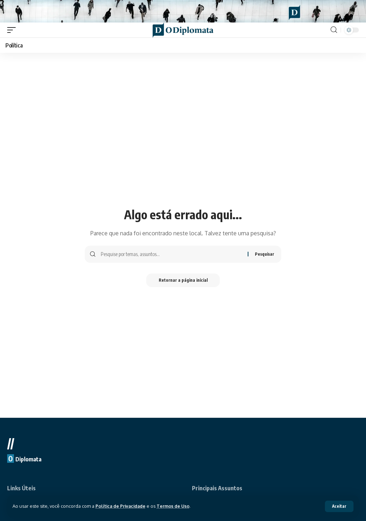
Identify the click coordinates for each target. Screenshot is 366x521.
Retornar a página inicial (183, 283)
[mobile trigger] (13, 33)
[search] (334, 33)
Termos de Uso (175, 506)
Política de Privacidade (121, 506)
